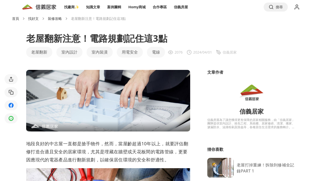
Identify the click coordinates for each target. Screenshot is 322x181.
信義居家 (251, 111)
